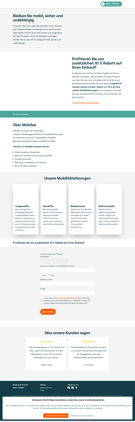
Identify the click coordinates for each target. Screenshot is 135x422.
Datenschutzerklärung (66, 299)
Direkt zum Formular (21, 115)
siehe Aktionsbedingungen (86, 104)
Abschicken (48, 313)
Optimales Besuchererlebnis (56, 415)
